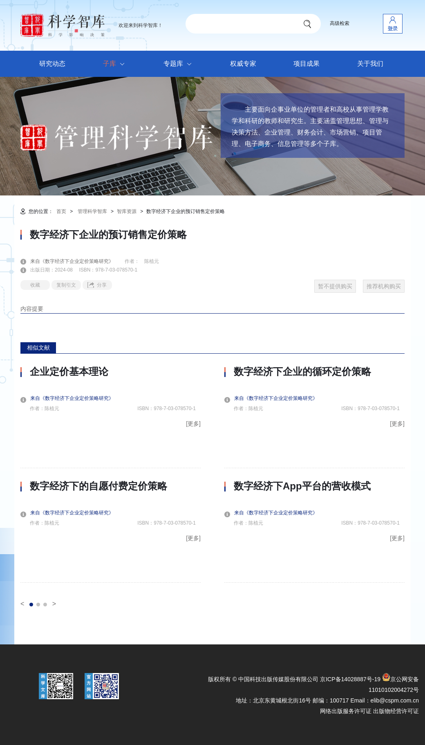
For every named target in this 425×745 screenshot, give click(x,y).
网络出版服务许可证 (345, 711)
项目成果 (306, 63)
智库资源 (126, 211)
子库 (116, 64)
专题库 (179, 64)
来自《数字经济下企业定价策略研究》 (76, 261)
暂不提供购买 (335, 286)
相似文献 (38, 347)
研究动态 (52, 63)
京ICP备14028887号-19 (350, 679)
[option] (110, 474)
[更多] (193, 423)
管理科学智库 (92, 211)
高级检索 (339, 23)
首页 (61, 211)
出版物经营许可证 (396, 711)
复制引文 (66, 285)
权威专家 (243, 63)
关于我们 (370, 63)
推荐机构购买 (384, 286)
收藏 (35, 285)
